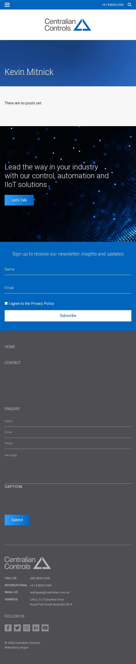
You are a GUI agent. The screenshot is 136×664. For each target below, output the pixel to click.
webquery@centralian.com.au (50, 592)
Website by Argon (17, 647)
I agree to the (31, 303)
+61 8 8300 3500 (113, 4)
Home (10, 347)
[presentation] (40, 501)
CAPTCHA (13, 486)
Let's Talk (19, 200)
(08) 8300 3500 (40, 578)
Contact (13, 363)
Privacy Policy (42, 303)
